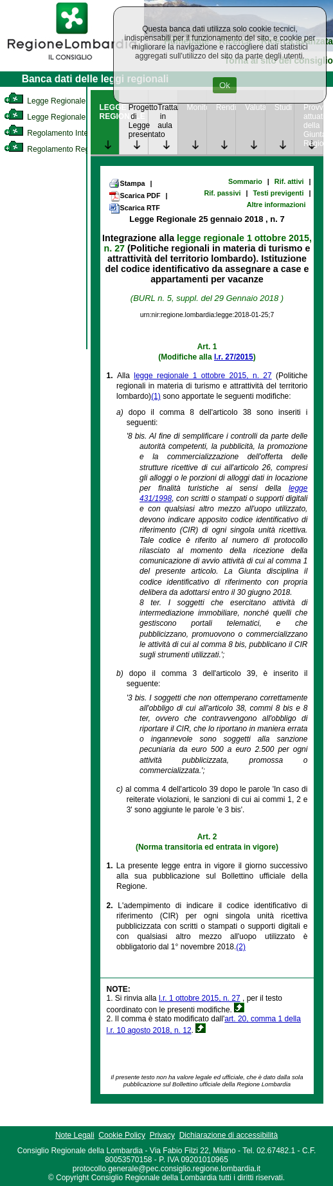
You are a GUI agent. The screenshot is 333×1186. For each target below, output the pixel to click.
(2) (241, 946)
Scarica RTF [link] (134, 208)
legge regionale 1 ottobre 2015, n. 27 (202, 375)
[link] (72, 61)
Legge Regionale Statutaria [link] (62, 117)
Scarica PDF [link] (135, 196)
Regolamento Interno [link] (51, 133)
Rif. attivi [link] (289, 181)
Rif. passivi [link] (222, 193)
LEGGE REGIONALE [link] (109, 112)
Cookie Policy (121, 1135)
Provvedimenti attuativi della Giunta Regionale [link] (313, 125)
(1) (156, 396)
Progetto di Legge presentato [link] (138, 121)
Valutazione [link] (254, 107)
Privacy (162, 1135)
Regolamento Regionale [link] (57, 149)
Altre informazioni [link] (276, 204)
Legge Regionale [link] (45, 100)
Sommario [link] (245, 181)
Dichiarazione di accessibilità (228, 1135)
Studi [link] (283, 107)
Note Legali (74, 1135)
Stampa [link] (127, 183)
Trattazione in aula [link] (167, 116)
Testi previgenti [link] (278, 193)
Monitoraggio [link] (196, 107)
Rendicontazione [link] (225, 107)
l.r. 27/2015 (233, 356)
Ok (224, 85)
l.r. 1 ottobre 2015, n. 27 (199, 998)
